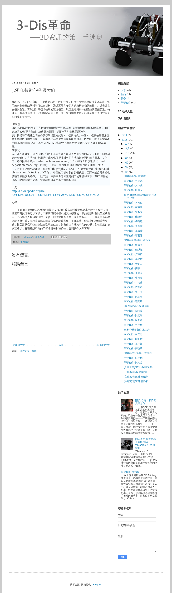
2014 (125, 135)
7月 (127, 167)
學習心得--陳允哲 (133, 362)
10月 (127, 153)
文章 (123, 90)
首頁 (61, 345)
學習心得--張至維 (133, 226)
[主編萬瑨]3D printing (135, 371)
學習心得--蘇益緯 (133, 348)
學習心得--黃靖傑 (133, 202)
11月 (127, 148)
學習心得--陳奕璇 (133, 315)
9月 (127, 158)
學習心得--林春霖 (133, 207)
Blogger (97, 584)
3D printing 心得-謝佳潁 (136, 306)
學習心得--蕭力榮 (133, 273)
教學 (123, 98)
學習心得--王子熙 (133, 343)
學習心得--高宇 (132, 268)
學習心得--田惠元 (133, 190)
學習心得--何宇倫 (133, 324)
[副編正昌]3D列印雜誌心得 (138, 367)
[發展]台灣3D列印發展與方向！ (146, 402)
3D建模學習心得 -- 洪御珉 (138, 353)
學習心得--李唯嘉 (133, 277)
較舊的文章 (103, 345)
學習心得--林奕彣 (133, 334)
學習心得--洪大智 (133, 244)
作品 (123, 94)
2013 (125, 139)
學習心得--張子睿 (133, 291)
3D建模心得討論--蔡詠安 (137, 240)
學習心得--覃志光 (133, 230)
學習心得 (24, 242)
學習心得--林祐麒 (133, 282)
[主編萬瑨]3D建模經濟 (136, 376)
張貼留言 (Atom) (28, 350)
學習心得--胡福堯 (133, 310)
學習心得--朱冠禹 (133, 216)
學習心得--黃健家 (133, 263)
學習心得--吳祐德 (133, 180)
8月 (127, 162)
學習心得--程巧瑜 (133, 301)
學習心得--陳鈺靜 (133, 296)
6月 (127, 172)
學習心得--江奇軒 (133, 254)
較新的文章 (19, 345)
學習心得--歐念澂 (133, 320)
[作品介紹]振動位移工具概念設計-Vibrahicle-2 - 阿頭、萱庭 (146, 443)
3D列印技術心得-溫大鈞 (137, 329)
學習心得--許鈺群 (133, 287)
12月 (127, 143)
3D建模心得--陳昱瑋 (134, 176)
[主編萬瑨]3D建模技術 (136, 381)
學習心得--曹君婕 (133, 235)
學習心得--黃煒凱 (133, 185)
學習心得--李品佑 (133, 259)
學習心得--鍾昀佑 (133, 339)
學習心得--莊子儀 (133, 357)
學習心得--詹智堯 (133, 211)
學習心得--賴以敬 (133, 249)
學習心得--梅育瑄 (133, 221)
